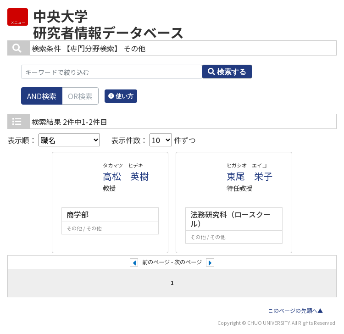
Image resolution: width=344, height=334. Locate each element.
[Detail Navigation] (17, 17)
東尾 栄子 (249, 176)
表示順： (53, 140)
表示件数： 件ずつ (153, 140)
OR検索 (80, 95)
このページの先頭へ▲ (295, 310)
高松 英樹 (126, 176)
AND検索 (41, 95)
